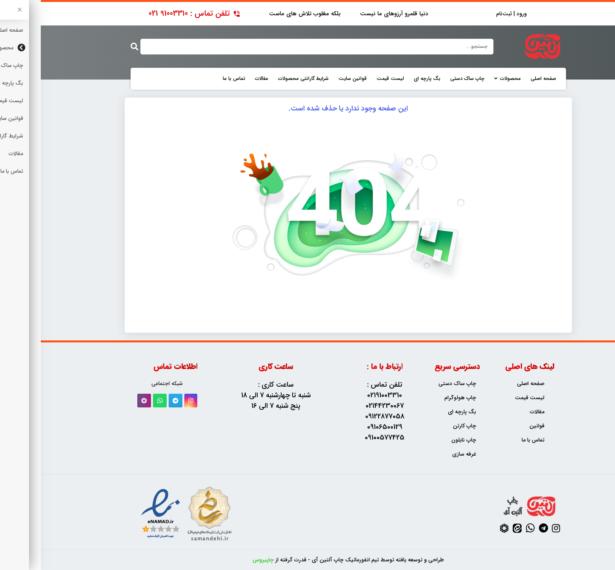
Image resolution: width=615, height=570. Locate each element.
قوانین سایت (312, 79)
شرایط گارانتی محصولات (262, 79)
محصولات (469, 79)
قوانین (496, 426)
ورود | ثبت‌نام (470, 14)
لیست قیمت (349, 79)
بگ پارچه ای (386, 79)
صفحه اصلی (502, 79)
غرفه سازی (423, 454)
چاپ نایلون (423, 440)
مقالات (220, 79)
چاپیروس (222, 560)
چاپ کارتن (423, 426)
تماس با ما (193, 79)
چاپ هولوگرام (419, 398)
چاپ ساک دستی (426, 79)
